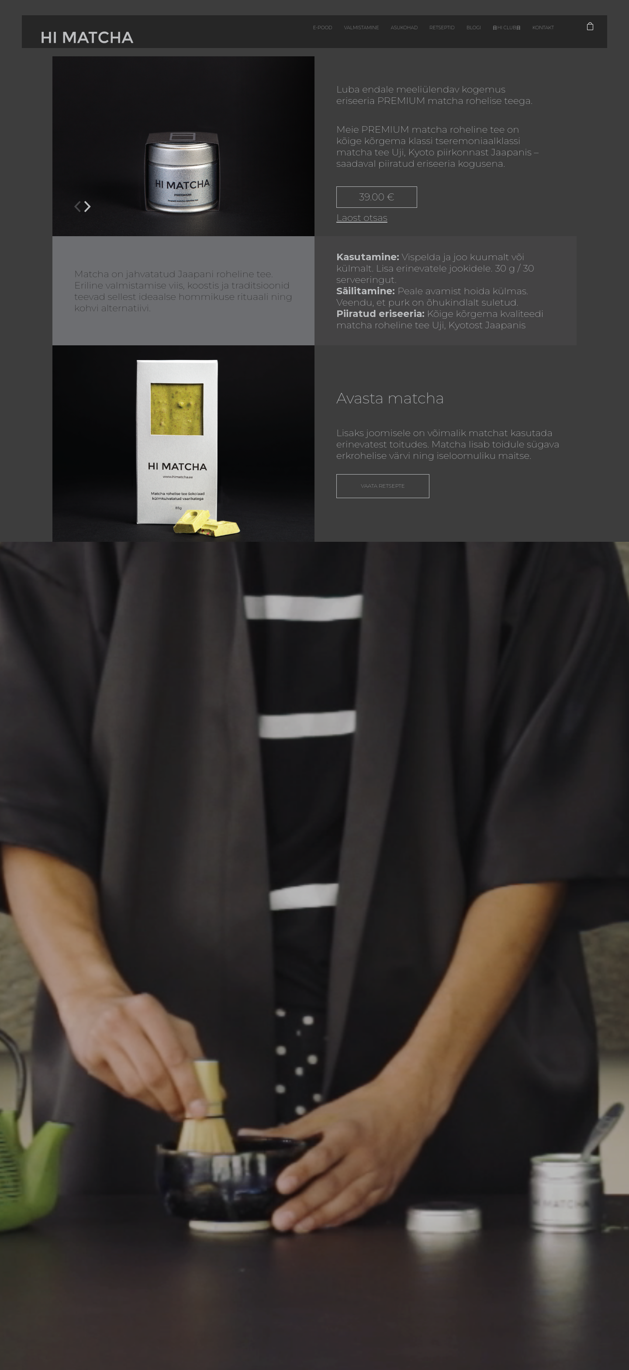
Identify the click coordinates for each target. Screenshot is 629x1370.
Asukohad (332, 34)
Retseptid (380, 34)
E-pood (227, 34)
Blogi (420, 34)
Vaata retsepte (386, 490)
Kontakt (508, 34)
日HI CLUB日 (462, 34)
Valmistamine (277, 34)
